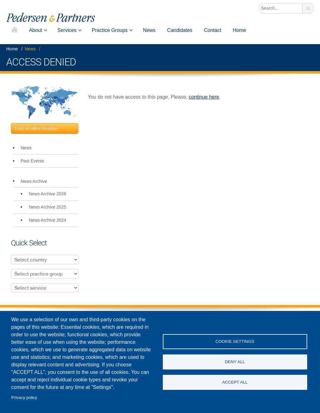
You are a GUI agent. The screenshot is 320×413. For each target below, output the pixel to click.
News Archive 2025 (47, 206)
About (35, 30)
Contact (212, 30)
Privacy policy (24, 397)
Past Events (32, 160)
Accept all (235, 382)
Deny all (235, 361)
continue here (204, 97)
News (149, 30)
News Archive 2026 (47, 193)
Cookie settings (234, 341)
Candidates (179, 30)
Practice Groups (110, 30)
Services (67, 30)
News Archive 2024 (47, 220)
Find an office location (36, 128)
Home (14, 30)
